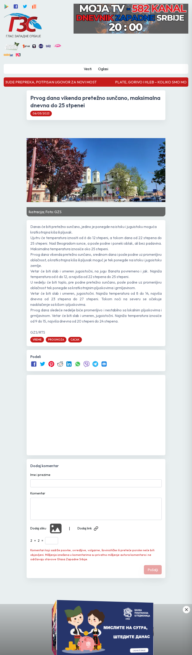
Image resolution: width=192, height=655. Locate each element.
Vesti (88, 68)
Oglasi (103, 68)
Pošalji (153, 569)
